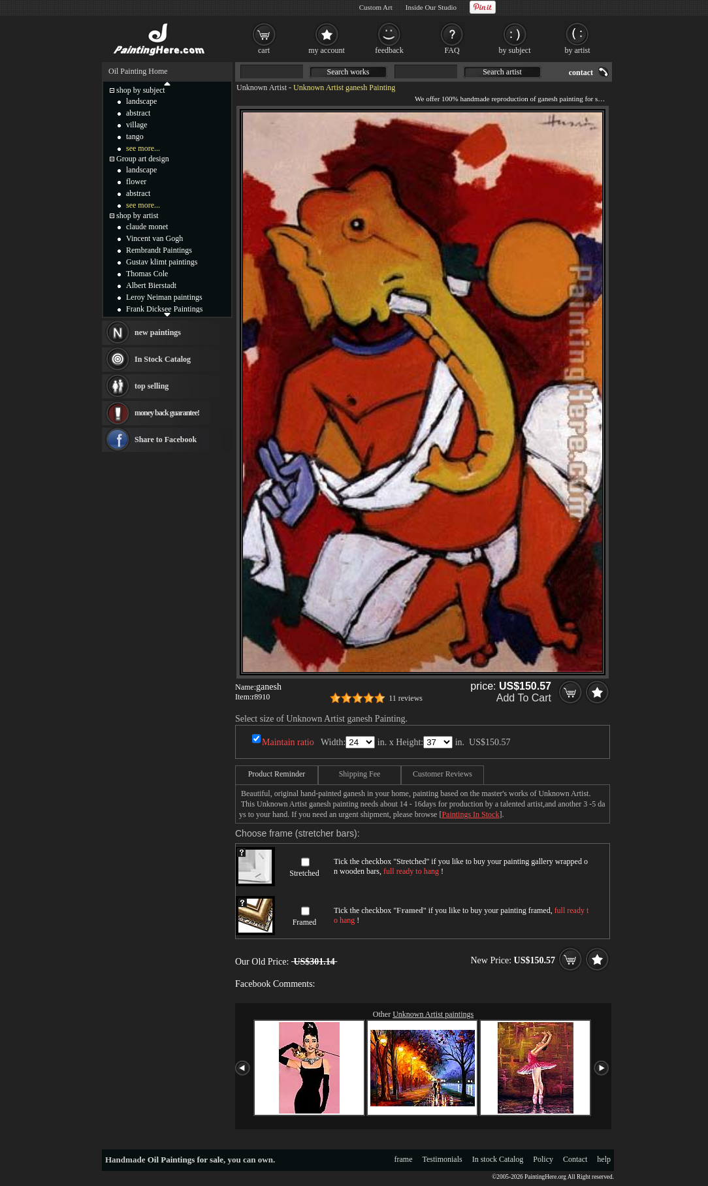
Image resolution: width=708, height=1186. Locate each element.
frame (403, 1159)
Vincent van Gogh (154, 238)
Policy (543, 1159)
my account (326, 50)
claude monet (147, 226)
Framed (305, 922)
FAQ (451, 50)
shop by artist (137, 215)
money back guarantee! (167, 412)
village (137, 124)
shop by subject (140, 90)
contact (581, 72)
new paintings (158, 332)
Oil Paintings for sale (185, 1159)
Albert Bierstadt (151, 285)
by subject (515, 50)
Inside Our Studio (431, 7)
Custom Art (376, 7)
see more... (143, 148)
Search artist (502, 71)
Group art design (142, 158)
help (604, 1159)
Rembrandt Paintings (159, 250)
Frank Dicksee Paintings (164, 308)
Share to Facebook (166, 439)
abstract (138, 113)
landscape (141, 101)
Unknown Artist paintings (433, 1014)
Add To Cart (523, 697)
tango (135, 136)
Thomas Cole (147, 273)
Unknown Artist (261, 87)
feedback (389, 50)
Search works (348, 71)
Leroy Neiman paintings (164, 297)
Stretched (304, 873)
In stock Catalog (498, 1159)
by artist (577, 50)
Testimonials (442, 1159)
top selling (152, 386)
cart (264, 50)
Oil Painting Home (138, 71)
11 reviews (406, 698)
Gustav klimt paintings (161, 261)
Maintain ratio (288, 742)
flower (136, 181)
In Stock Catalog (163, 359)
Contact (575, 1159)
